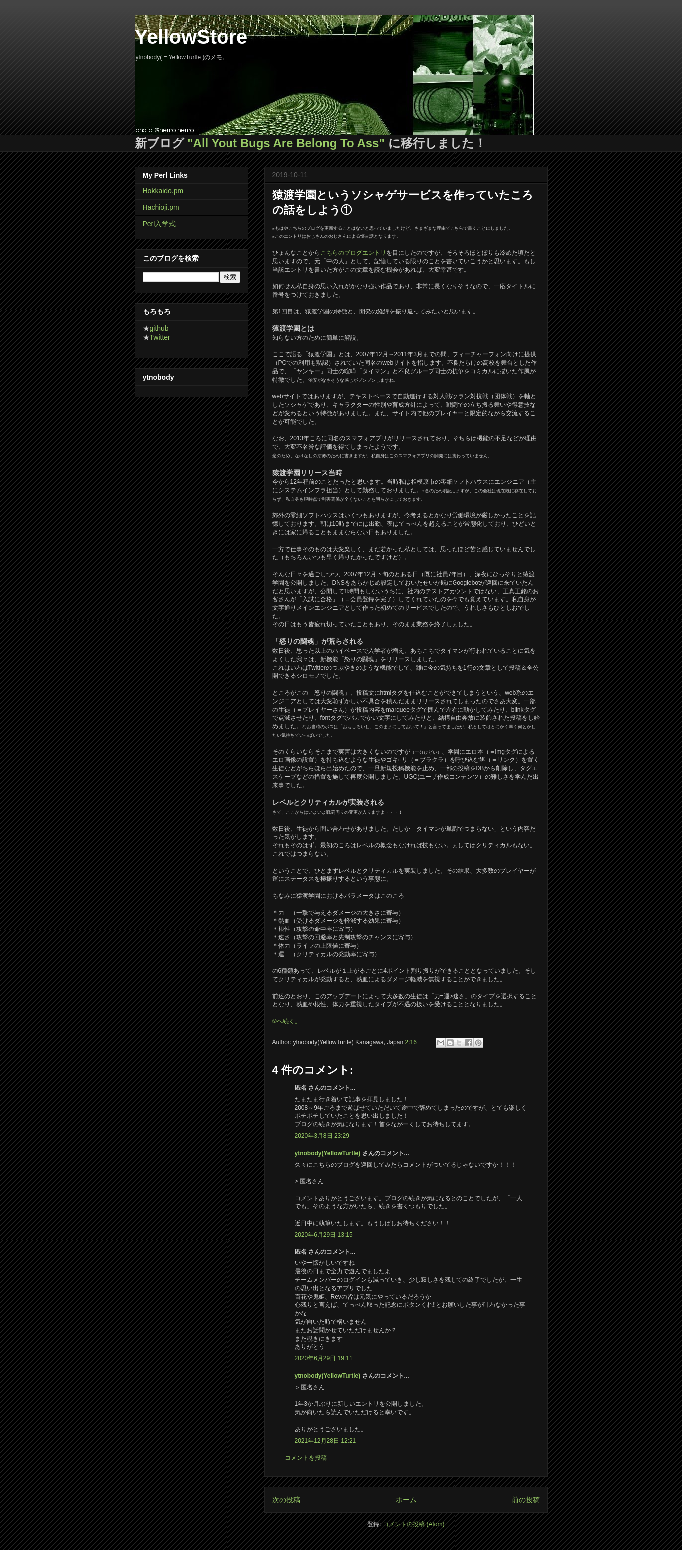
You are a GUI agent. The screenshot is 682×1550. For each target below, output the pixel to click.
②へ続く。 (286, 1021)
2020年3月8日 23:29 (322, 1135)
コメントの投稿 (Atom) (413, 1524)
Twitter (160, 337)
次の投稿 (286, 1500)
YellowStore (191, 37)
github (159, 328)
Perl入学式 (159, 224)
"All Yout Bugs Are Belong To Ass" (286, 143)
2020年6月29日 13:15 (324, 1234)
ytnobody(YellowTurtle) (328, 1153)
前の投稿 (526, 1500)
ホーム (406, 1500)
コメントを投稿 (306, 1457)
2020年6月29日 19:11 (324, 1358)
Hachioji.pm (161, 207)
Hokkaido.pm (163, 191)
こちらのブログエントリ (353, 252)
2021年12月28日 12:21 (325, 1440)
